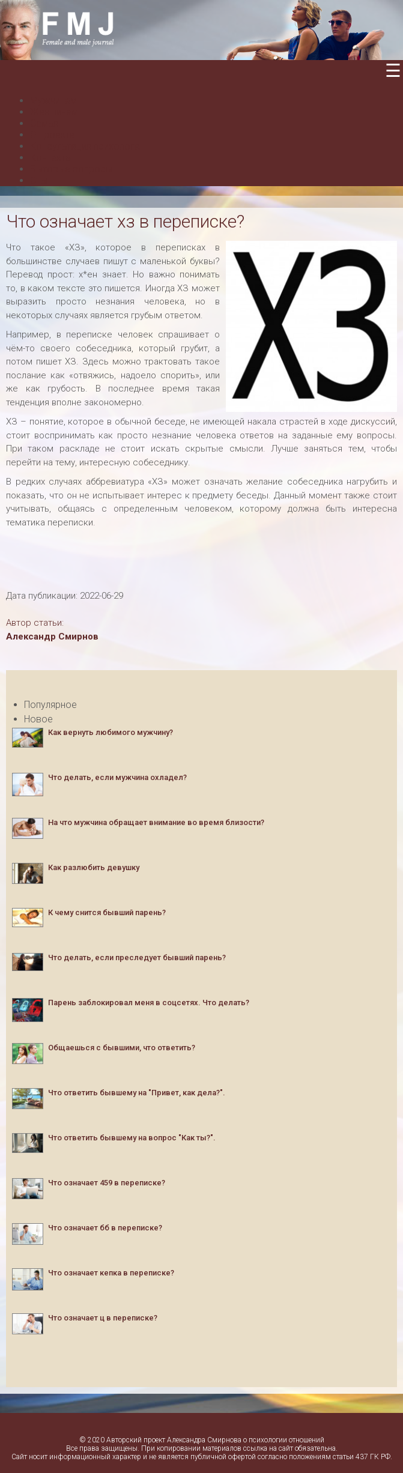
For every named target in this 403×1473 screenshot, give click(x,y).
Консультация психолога (85, 146)
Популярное (50, 704)
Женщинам (54, 112)
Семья (44, 123)
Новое (38, 719)
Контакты (51, 157)
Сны (38, 180)
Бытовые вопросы (71, 169)
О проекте (52, 135)
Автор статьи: (35, 622)
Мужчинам (53, 100)
